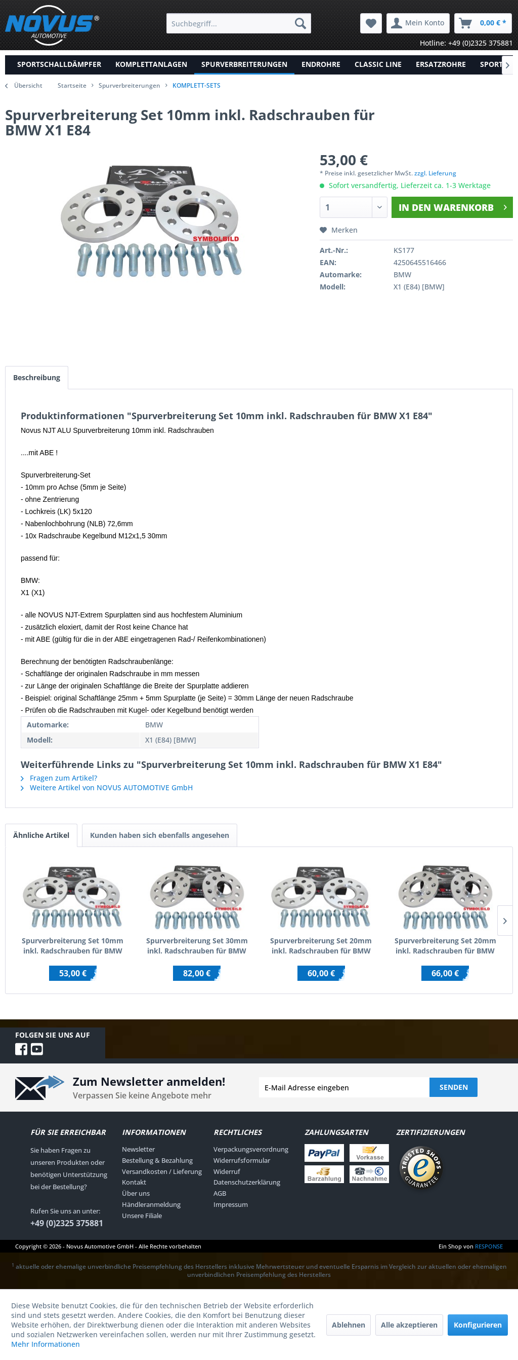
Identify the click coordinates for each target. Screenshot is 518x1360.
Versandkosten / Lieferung (162, 1171)
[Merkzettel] (371, 23)
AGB (219, 1193)
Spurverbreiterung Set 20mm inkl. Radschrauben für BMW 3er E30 (321, 946)
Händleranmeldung (151, 1204)
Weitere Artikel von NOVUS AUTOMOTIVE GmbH (107, 787)
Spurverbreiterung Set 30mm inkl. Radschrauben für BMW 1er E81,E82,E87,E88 (197, 946)
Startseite (72, 85)
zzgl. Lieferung (435, 173)
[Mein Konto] (418, 23)
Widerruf (226, 1171)
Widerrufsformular (241, 1160)
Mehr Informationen (45, 1344)
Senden (454, 1087)
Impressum (230, 1204)
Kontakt (134, 1182)
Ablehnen (348, 1325)
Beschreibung (36, 377)
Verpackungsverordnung (250, 1149)
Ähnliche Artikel (41, 835)
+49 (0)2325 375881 (66, 1223)
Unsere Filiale (142, 1215)
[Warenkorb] (483, 23)
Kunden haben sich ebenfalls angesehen (159, 835)
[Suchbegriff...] (239, 23)
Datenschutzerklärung (246, 1182)
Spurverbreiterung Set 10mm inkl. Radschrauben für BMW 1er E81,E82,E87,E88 (72, 946)
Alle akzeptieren (409, 1325)
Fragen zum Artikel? (59, 778)
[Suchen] (300, 23)
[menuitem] (239, 23)
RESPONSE (489, 1246)
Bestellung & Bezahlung (157, 1160)
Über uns (136, 1193)
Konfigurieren (478, 1325)
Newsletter (138, 1149)
